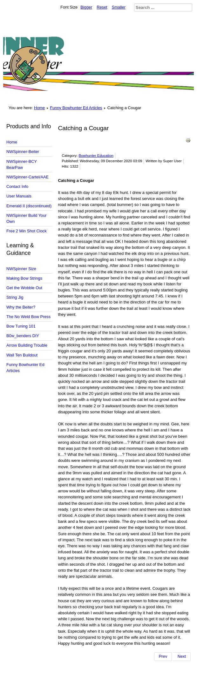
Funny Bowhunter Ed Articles (76, 107)
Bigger (86, 7)
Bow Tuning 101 (21, 326)
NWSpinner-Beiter (22, 151)
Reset (102, 7)
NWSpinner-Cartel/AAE (27, 177)
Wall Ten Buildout (21, 355)
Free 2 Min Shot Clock (26, 231)
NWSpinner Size (21, 268)
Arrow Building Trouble (26, 345)
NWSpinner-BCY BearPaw (21, 164)
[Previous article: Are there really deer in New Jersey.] (163, 656)
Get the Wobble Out (24, 287)
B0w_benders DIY (22, 335)
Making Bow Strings (24, 278)
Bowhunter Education (96, 155)
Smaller (119, 7)
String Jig (14, 297)
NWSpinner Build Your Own (26, 218)
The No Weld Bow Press (28, 316)
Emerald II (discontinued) (28, 205)
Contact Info (17, 186)
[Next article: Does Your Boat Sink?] (182, 656)
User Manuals (18, 196)
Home (39, 107)
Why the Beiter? (20, 307)
